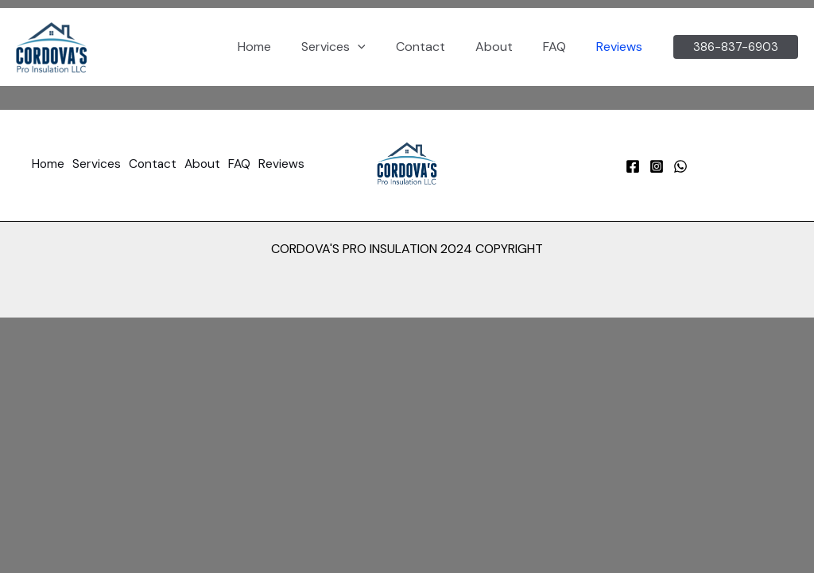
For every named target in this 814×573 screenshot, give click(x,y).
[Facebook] (633, 166)
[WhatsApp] (680, 166)
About (506, 46)
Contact (437, 46)
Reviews (622, 46)
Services (355, 47)
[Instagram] (656, 166)
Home (280, 46)
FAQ (561, 46)
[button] (379, 47)
